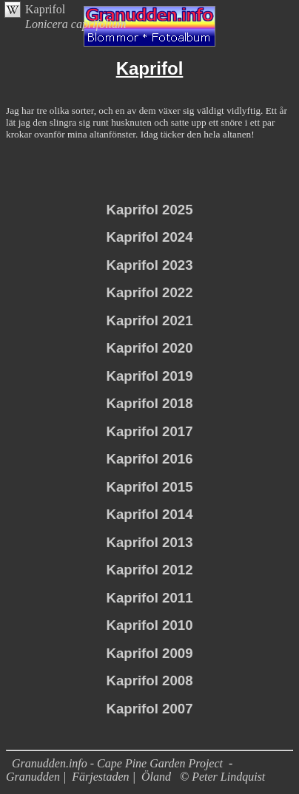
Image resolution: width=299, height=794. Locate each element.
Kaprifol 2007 (149, 708)
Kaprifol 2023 (149, 265)
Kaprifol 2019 (149, 376)
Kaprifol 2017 (149, 431)
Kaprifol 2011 (149, 597)
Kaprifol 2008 (149, 680)
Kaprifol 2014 (149, 514)
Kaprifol (45, 9)
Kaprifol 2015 (149, 487)
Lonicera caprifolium (75, 24)
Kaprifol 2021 (149, 320)
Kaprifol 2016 (149, 458)
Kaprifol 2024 (149, 237)
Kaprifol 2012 (149, 569)
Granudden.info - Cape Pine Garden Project (119, 763)
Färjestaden (100, 776)
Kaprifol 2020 (149, 348)
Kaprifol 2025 (149, 209)
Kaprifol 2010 (149, 625)
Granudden (33, 776)
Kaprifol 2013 (149, 542)
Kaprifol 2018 (149, 403)
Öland (156, 776)
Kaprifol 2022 (149, 292)
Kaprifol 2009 (149, 653)
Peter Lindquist (228, 776)
